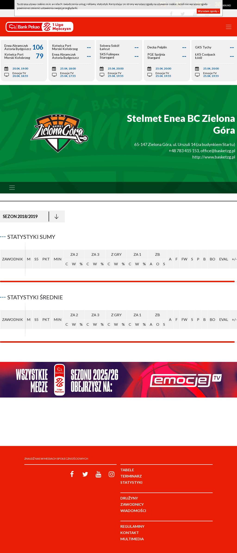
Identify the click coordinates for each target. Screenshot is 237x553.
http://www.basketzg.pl (213, 156)
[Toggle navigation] (228, 27)
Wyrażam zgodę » (208, 11)
